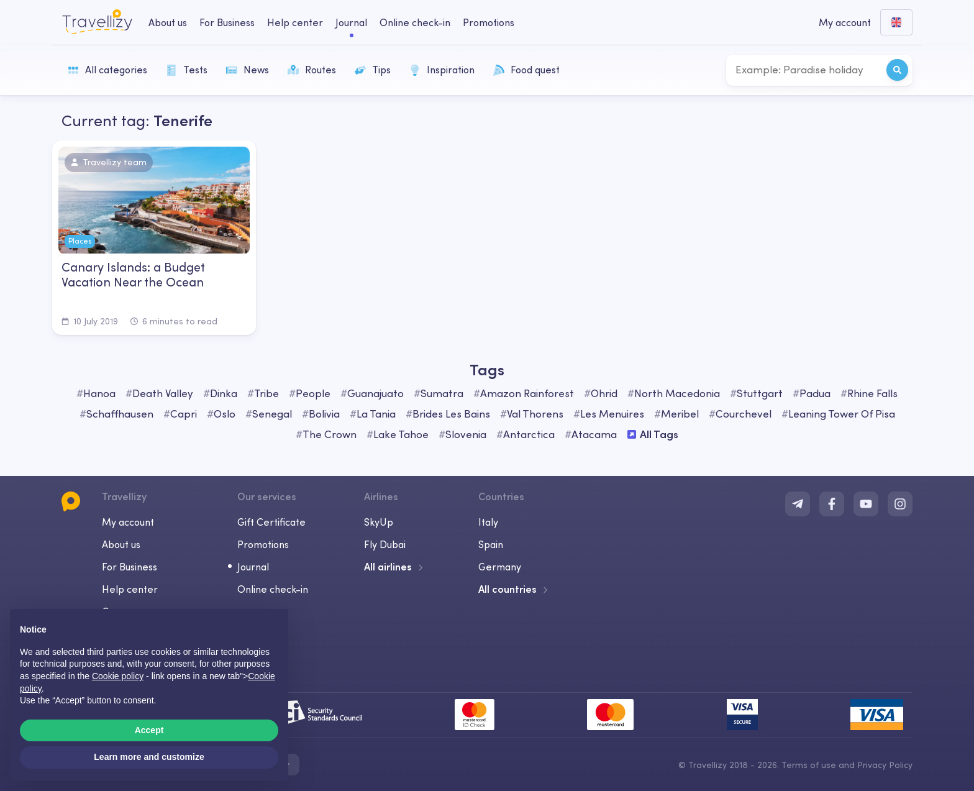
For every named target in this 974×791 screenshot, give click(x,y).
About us (121, 544)
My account (128, 522)
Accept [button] (149, 730)
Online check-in (272, 589)
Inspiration (442, 69)
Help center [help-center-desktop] (295, 22)
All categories (107, 69)
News (247, 69)
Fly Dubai (385, 544)
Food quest (526, 69)
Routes (312, 69)
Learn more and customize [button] (149, 757)
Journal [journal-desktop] (351, 22)
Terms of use (808, 764)
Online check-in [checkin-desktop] (415, 22)
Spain (490, 544)
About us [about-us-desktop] (167, 22)
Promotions (488, 22)
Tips (373, 69)
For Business (129, 567)
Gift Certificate (271, 522)
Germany (499, 567)
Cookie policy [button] (117, 676)
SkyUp (378, 522)
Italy (488, 522)
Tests (186, 69)
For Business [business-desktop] (227, 22)
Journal (253, 567)
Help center (130, 589)
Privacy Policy (885, 764)
